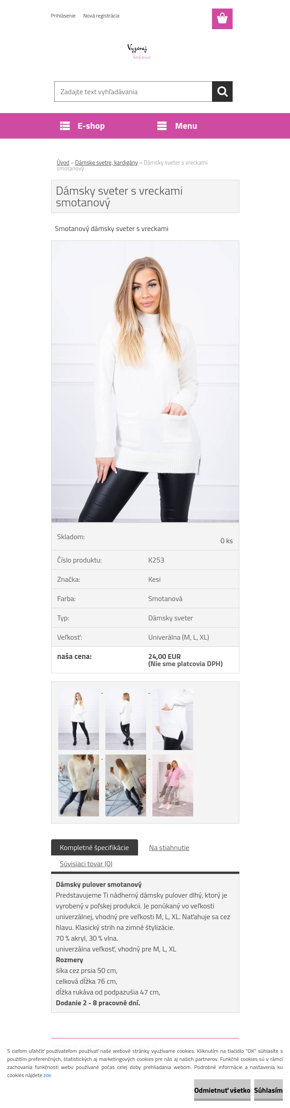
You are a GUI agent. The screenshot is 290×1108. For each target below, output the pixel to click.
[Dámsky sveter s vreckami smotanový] (145, 244)
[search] (222, 91)
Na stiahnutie (169, 847)
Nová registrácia (101, 15)
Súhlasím (268, 1090)
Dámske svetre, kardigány (106, 162)
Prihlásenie (63, 15)
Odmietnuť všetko (222, 1090)
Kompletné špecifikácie (94, 847)
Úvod (63, 162)
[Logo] (139, 52)
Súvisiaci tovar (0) (86, 863)
